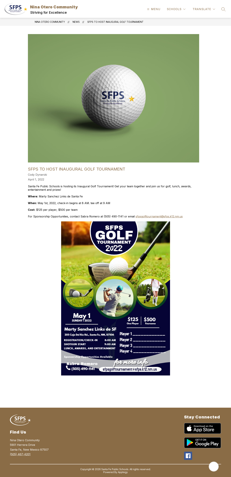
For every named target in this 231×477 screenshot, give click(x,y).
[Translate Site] (204, 9)
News (76, 21)
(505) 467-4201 (20, 454)
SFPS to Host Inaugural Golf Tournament (115, 21)
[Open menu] (153, 9)
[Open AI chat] (214, 466)
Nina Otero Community (50, 21)
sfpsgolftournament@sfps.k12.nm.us (159, 216)
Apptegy (123, 472)
